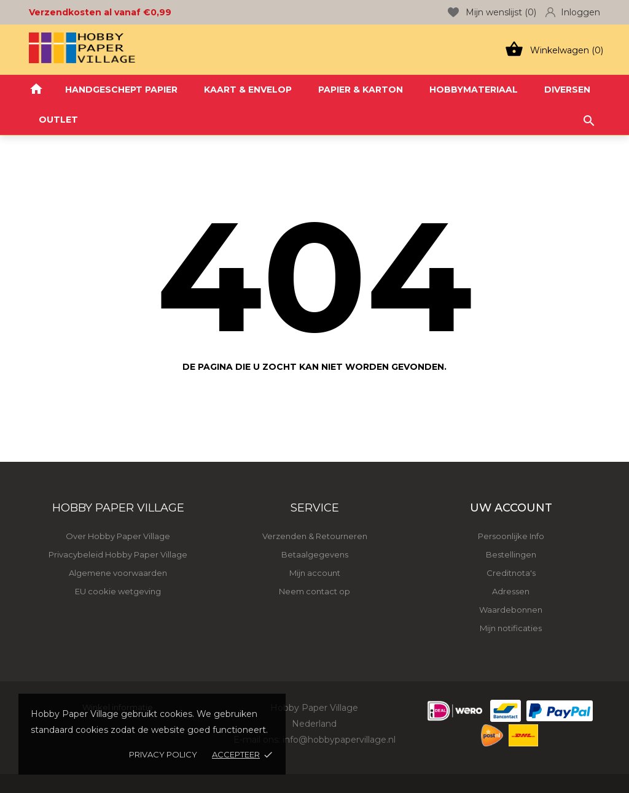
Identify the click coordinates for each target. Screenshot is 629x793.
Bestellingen (511, 554)
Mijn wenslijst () (492, 12)
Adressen (510, 591)
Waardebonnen (510, 610)
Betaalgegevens (314, 554)
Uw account (511, 508)
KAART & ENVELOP (248, 89)
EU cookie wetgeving (118, 591)
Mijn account (314, 573)
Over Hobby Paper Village (118, 536)
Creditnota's (511, 573)
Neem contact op (314, 591)
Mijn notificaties (511, 628)
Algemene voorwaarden (118, 573)
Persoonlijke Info (511, 536)
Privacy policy (163, 754)
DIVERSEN (567, 89)
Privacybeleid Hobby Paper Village (118, 554)
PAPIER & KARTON (360, 89)
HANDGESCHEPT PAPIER (121, 89)
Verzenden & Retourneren (314, 536)
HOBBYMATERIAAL (473, 89)
